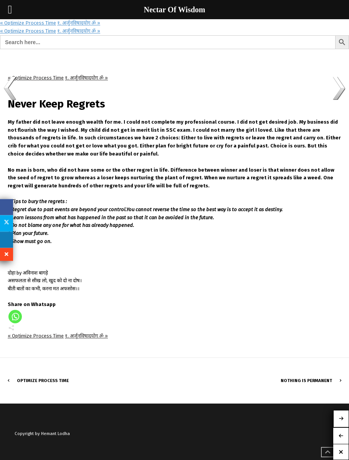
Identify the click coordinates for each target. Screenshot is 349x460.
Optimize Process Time (43, 380)
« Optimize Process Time (28, 23)
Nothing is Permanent (306, 380)
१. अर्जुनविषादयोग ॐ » (78, 23)
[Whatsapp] (15, 316)
